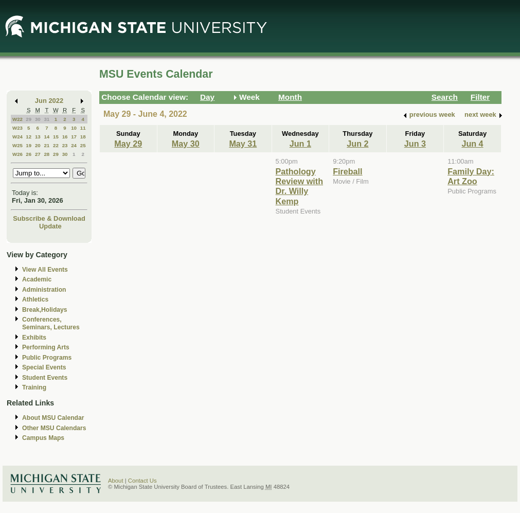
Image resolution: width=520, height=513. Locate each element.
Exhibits (34, 337)
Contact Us (142, 480)
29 (28, 119)
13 (38, 136)
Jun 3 (415, 143)
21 (46, 145)
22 (56, 145)
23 (65, 145)
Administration (44, 289)
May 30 (186, 143)
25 (83, 145)
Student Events (44, 377)
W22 (17, 119)
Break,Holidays (44, 309)
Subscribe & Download (49, 218)
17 (74, 136)
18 (83, 136)
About (115, 480)
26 (28, 154)
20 (38, 145)
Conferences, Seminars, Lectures (51, 323)
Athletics (35, 299)
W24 (17, 136)
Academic (36, 279)
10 (74, 128)
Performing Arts (45, 347)
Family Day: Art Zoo (470, 176)
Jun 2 (357, 143)
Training (34, 387)
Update (50, 226)
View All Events (45, 269)
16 (65, 136)
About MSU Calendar (53, 417)
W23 (17, 128)
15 (56, 136)
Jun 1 (300, 143)
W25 (17, 145)
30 (38, 119)
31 (46, 119)
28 (46, 154)
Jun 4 (472, 143)
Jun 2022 (49, 100)
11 (83, 128)
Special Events (44, 367)
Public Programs (46, 357)
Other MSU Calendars (54, 428)
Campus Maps (43, 437)
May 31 (243, 143)
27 (38, 154)
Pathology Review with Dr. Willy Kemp (299, 186)
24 (74, 145)
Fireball (347, 171)
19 (28, 145)
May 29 (128, 143)
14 (46, 136)
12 (28, 136)
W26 (17, 154)
